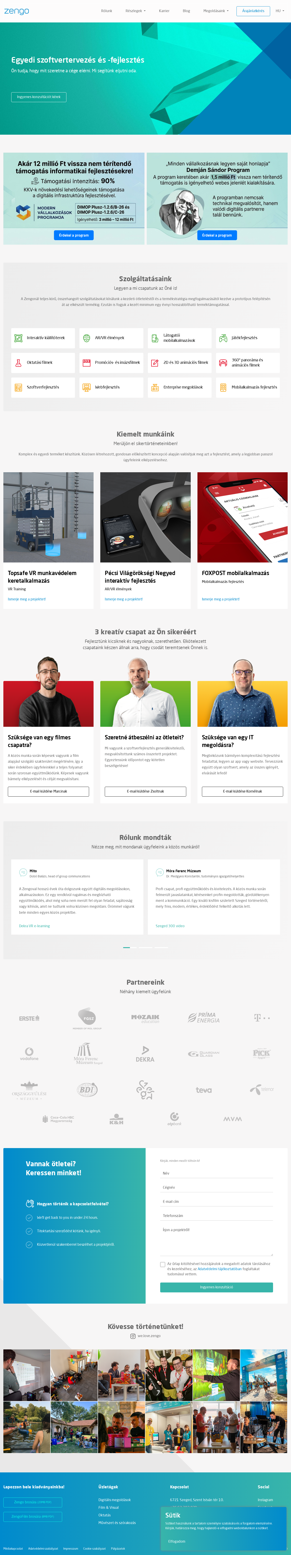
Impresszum (70, 1548)
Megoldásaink (214, 11)
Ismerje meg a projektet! (27, 599)
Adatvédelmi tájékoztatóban (220, 1269)
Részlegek (134, 11)
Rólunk (106, 11)
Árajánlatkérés (253, 11)
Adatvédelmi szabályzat (43, 1548)
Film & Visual (108, 1508)
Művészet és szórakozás (117, 1523)
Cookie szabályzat (94, 1548)
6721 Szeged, (197, 1500)
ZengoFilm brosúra (32, 1517)
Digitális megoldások (114, 1500)
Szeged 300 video (170, 926)
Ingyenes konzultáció (216, 1287)
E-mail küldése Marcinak (48, 791)
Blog (186, 11)
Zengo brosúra (33, 1502)
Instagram (265, 1500)
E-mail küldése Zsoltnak (145, 791)
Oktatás (104, 1515)
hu (279, 11)
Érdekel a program (74, 235)
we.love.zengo (145, 1336)
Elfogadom (176, 1542)
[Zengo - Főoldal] (15, 11)
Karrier (164, 11)
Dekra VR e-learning (34, 926)
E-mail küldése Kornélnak (242, 791)
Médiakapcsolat (13, 1548)
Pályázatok (118, 1548)
